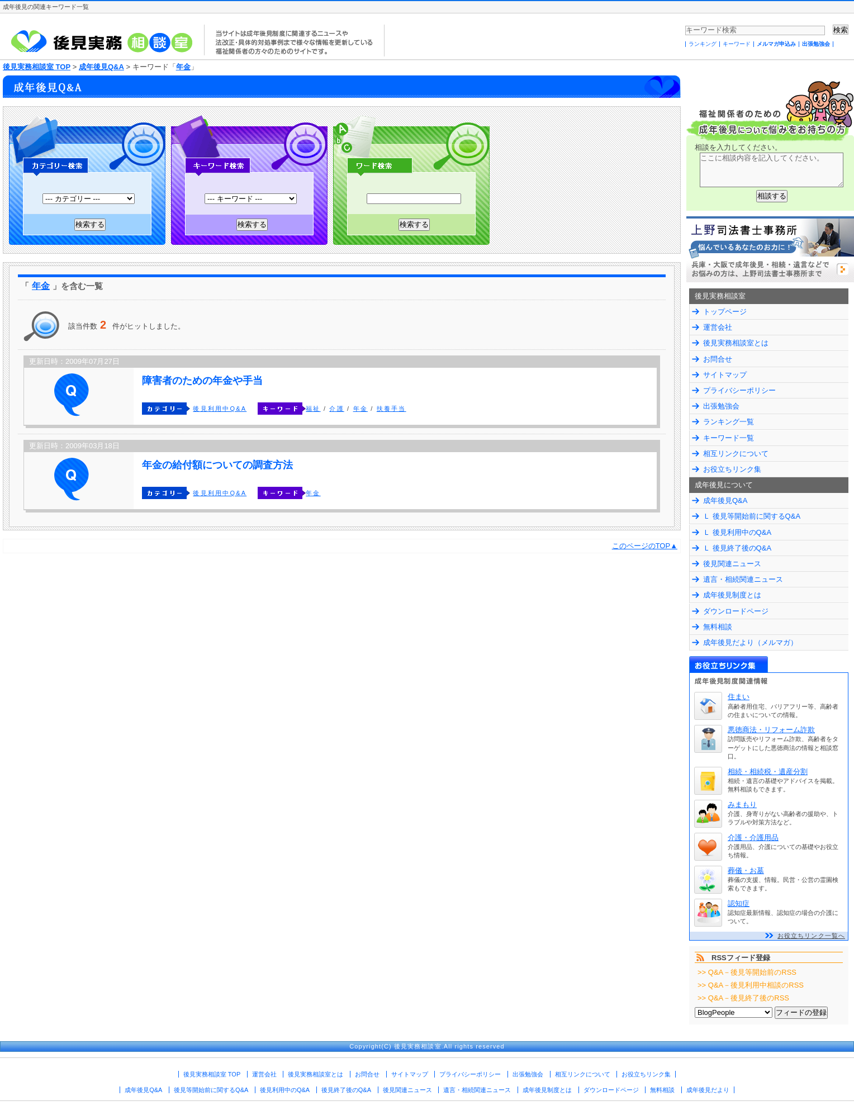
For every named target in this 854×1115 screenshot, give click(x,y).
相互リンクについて (735, 453)
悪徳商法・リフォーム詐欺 (771, 729)
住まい (738, 696)
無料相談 (717, 627)
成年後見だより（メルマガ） (750, 642)
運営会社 (717, 327)
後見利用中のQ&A (285, 1089)
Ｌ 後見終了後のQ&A (737, 548)
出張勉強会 (816, 44)
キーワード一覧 (728, 438)
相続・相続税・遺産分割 (768, 771)
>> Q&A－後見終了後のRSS (743, 998)
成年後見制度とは (732, 595)
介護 (336, 408)
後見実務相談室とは (735, 343)
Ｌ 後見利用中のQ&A (737, 532)
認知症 (738, 903)
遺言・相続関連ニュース (743, 579)
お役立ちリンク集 (732, 469)
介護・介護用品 (753, 837)
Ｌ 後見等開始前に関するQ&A (751, 516)
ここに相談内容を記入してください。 (771, 170)
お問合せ (717, 359)
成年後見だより (707, 1089)
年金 (183, 67)
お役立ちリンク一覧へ (811, 935)
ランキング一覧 (728, 421)
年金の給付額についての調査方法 (217, 465)
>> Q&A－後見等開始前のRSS (747, 972)
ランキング (703, 44)
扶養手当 (391, 408)
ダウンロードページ (735, 611)
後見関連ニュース (732, 563)
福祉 (313, 408)
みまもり (742, 804)
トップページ (725, 311)
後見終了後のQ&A (346, 1089)
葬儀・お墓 (746, 870)
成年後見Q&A (101, 67)
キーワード (737, 44)
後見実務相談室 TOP (36, 67)
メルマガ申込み (776, 44)
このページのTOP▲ (644, 546)
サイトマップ (725, 375)
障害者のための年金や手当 (202, 380)
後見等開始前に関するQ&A (211, 1089)
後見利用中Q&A (219, 408)
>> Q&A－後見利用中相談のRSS (751, 985)
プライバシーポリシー (739, 390)
